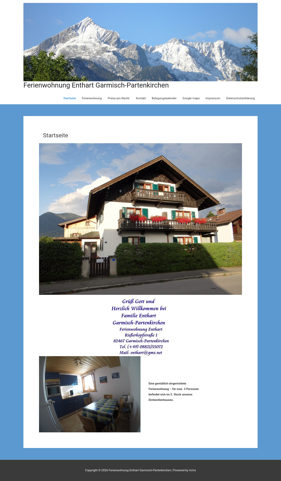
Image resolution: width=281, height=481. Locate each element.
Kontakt (141, 98)
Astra (192, 470)
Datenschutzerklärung (240, 98)
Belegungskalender (164, 98)
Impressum (213, 98)
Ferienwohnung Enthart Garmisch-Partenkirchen (96, 85)
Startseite (69, 98)
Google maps (191, 98)
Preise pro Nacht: (119, 98)
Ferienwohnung (92, 98)
